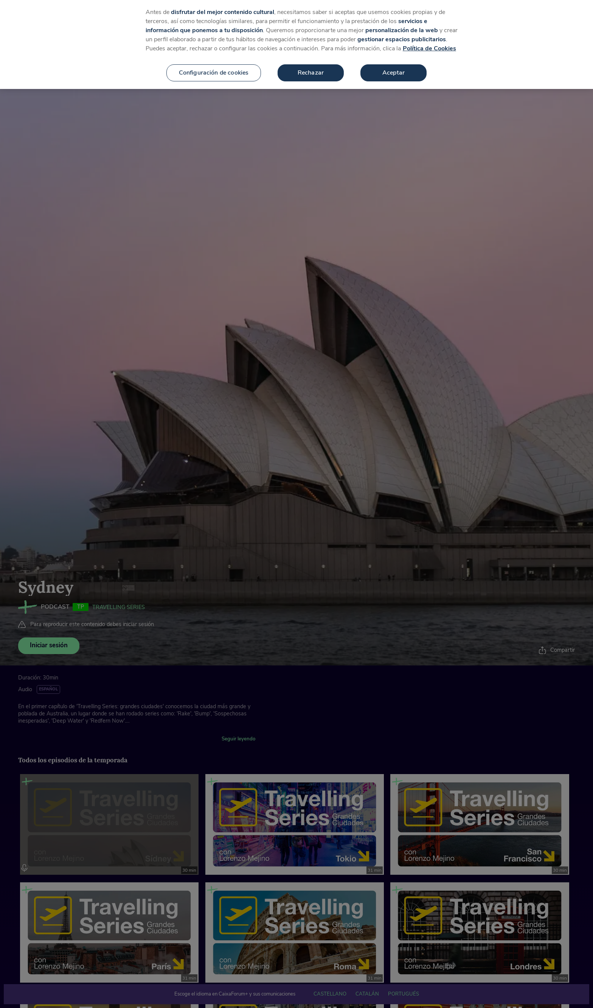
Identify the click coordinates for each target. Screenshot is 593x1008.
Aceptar (393, 70)
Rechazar (311, 70)
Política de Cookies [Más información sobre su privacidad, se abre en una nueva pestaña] (429, 46)
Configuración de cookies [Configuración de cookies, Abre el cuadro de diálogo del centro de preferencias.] (214, 70)
